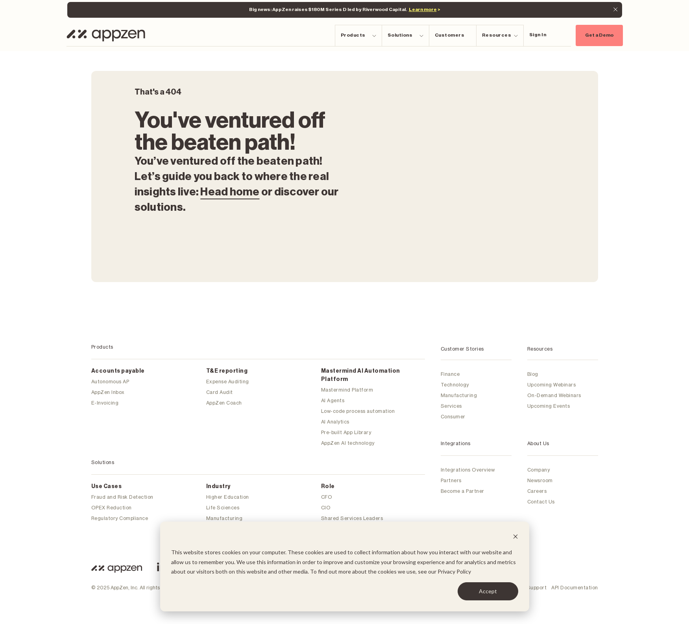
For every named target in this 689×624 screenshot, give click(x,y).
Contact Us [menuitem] (541, 502)
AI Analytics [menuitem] (335, 422)
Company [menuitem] (538, 470)
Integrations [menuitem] (456, 443)
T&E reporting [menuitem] (227, 371)
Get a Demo (599, 35)
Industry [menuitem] (218, 486)
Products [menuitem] (102, 347)
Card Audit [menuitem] (219, 392)
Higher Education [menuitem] (227, 497)
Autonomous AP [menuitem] (110, 381)
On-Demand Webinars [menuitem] (554, 395)
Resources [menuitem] (540, 349)
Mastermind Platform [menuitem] (347, 390)
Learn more (423, 9)
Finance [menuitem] (450, 374)
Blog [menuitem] (532, 374)
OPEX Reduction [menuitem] (111, 508)
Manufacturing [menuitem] (224, 518)
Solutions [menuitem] (103, 462)
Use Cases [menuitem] (106, 486)
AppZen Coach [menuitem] (224, 403)
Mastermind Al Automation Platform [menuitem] (360, 375)
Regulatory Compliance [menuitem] (119, 518)
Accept (488, 591)
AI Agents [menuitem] (333, 400)
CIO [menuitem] (326, 508)
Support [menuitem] (537, 588)
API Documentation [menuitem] (574, 588)
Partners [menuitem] (451, 480)
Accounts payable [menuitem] (118, 371)
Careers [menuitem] (537, 491)
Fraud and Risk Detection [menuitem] (122, 497)
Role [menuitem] (328, 486)
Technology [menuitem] (455, 385)
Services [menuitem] (451, 406)
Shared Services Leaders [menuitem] (352, 518)
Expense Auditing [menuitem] (227, 381)
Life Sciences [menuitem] (223, 508)
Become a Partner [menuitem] (462, 491)
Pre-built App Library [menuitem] (346, 432)
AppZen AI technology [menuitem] (348, 443)
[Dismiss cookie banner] (515, 537)
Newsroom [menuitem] (540, 480)
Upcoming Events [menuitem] (548, 406)
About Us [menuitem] (538, 443)
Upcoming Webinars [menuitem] (551, 385)
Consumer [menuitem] (453, 417)
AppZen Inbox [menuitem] (108, 392)
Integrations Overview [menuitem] (468, 470)
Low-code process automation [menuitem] (358, 411)
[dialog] (344, 566)
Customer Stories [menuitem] (462, 349)
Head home (229, 191)
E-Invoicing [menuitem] (105, 403)
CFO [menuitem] (326, 497)
